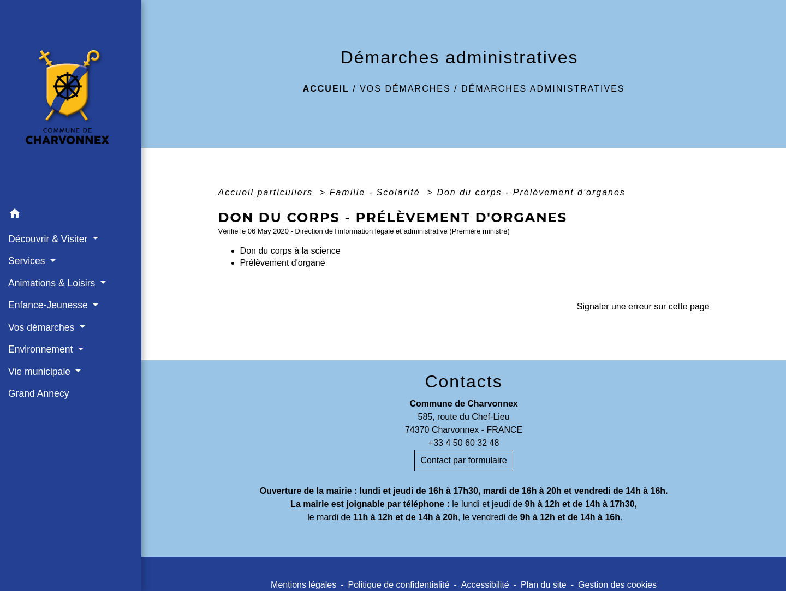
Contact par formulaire (463, 460)
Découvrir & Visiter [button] (49, 239)
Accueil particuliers (267, 192)
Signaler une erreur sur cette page (643, 306)
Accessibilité (485, 584)
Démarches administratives (543, 88)
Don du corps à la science (290, 250)
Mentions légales (303, 584)
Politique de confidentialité (398, 584)
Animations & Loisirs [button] (53, 283)
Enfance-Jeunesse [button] (49, 305)
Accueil (326, 88)
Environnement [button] (41, 349)
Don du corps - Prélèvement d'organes (531, 192)
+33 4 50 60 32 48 (463, 442)
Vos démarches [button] (42, 327)
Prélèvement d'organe (282, 262)
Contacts (463, 381)
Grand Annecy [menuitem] (38, 393)
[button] (70, 215)
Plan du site (544, 584)
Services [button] (27, 260)
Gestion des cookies (617, 584)
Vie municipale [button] (40, 371)
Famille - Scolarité (377, 192)
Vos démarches (405, 88)
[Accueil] (70, 102)
